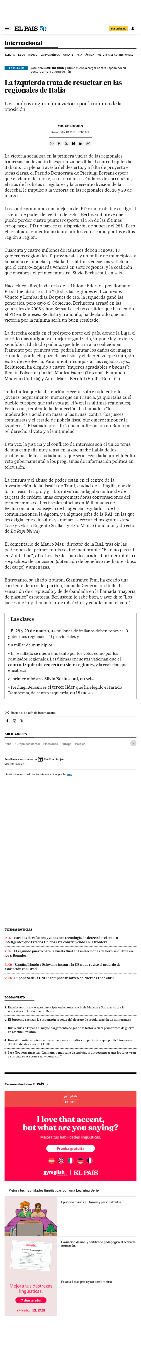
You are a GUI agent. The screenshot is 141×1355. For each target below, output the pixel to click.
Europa (10, 54)
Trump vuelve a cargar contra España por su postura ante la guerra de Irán (78, 69)
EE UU (21, 54)
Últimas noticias (18, 929)
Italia (8, 744)
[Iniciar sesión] (132, 28)
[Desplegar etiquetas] (133, 743)
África (89, 54)
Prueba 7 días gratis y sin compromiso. (87, 1282)
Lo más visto (15, 997)
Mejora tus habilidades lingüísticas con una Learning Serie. (54, 1190)
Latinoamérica (50, 54)
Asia (79, 54)
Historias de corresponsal (115, 54)
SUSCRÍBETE (118, 28)
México (32, 54)
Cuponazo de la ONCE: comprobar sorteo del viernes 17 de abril (64, 978)
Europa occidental (27, 744)
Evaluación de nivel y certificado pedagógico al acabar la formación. (98, 1243)
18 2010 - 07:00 (74, 132)
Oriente (68, 54)
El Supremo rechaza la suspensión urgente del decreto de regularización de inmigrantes (69, 1019)
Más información (15, 764)
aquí (69, 774)
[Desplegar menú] (8, 28)
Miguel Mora (70, 126)
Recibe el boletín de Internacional (33, 712)
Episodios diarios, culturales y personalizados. (91, 1202)
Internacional (23, 43)
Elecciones (50, 744)
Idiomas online (70, 1099)
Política (80, 744)
